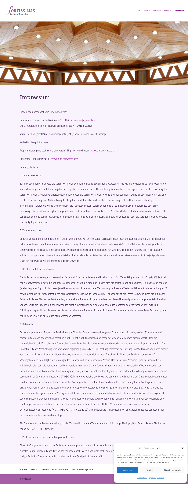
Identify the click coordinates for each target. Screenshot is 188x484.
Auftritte (157, 11)
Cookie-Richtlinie (142, 478)
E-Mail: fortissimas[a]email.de (82, 469)
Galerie (147, 11)
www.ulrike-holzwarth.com (64, 159)
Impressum (152, 478)
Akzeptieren (127, 470)
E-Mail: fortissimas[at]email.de (79, 120)
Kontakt (167, 11)
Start (138, 11)
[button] (182, 448)
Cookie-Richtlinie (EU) (60, 469)
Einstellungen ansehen (173, 470)
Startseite (23, 469)
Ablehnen (150, 470)
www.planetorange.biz (102, 150)
